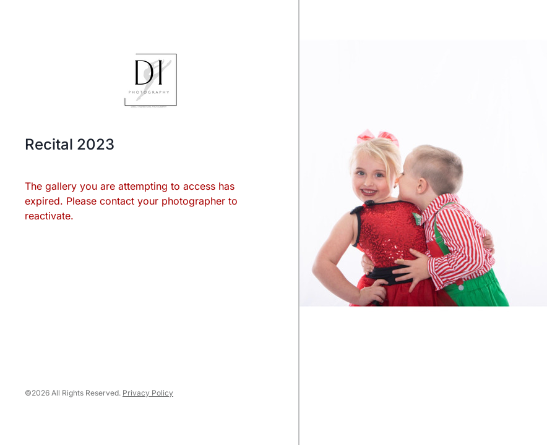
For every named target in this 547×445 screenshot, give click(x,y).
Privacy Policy (148, 392)
